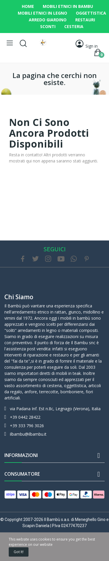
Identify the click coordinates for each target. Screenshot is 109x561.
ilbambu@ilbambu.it (28, 434)
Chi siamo (18, 297)
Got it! (19, 551)
